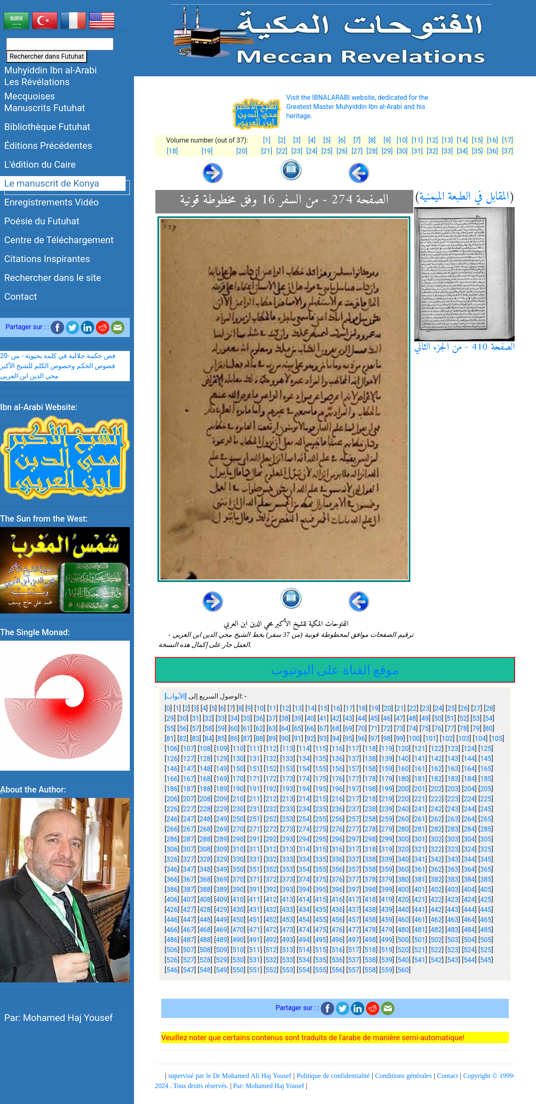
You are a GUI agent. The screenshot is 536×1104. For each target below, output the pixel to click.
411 (254, 900)
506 (172, 950)
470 (238, 930)
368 (205, 879)
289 (221, 839)
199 (386, 789)
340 (403, 859)
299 (386, 839)
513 (287, 950)
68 (336, 729)
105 (496, 739)
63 (272, 729)
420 (403, 900)
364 (469, 869)
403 (453, 890)
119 (386, 749)
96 (361, 739)
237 (353, 809)
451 (254, 920)
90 (285, 739)
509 (221, 950)
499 (386, 940)
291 (254, 839)
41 (323, 718)
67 (323, 729)
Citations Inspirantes (47, 258)
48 (412, 718)
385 (486, 879)
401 (419, 890)
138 (370, 759)
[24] (312, 151)
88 (259, 739)
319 (386, 849)
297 (353, 839)
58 (208, 729)
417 (353, 900)
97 (374, 739)
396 (337, 890)
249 (221, 819)
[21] (266, 151)
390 (238, 890)
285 (486, 829)
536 (337, 960)
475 (320, 930)
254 (304, 819)
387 (188, 890)
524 (469, 950)
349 (221, 869)
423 (453, 900)
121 (419, 749)
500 (403, 940)
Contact (20, 296)
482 (436, 930)
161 (419, 769)
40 (310, 718)
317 (353, 849)
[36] (492, 151)
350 (238, 869)
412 (271, 900)
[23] (296, 151)
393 (287, 890)
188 (205, 789)
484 (469, 930)
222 (436, 799)
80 (488, 729)
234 (304, 809)
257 (353, 819)
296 (337, 839)
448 (205, 920)
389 (221, 890)
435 (320, 910)
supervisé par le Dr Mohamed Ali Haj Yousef (229, 1075)
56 (183, 729)
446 (172, 920)
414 (304, 900)
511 (254, 950)
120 (403, 749)
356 (337, 869)
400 (403, 890)
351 (254, 869)
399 (386, 890)
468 (205, 930)
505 (486, 940)
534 (304, 960)
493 (287, 940)
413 (287, 900)
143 (453, 759)
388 (205, 890)
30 (183, 718)
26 (464, 708)
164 (469, 769)
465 (486, 920)
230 (238, 809)
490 (238, 940)
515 (320, 950)
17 (349, 708)
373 (287, 879)
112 (271, 749)
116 (337, 749)
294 (304, 839)
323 (453, 849)
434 (304, 910)
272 (271, 829)
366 (172, 879)
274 (304, 829)
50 (437, 718)
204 (469, 789)
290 (238, 839)
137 (353, 759)
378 (370, 879)
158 (370, 769)
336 (337, 859)
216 (337, 799)
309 (221, 849)
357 (353, 869)
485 (486, 930)
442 (436, 910)
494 (304, 940)
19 (375, 708)
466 (172, 930)
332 (271, 859)
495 (320, 940)
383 (453, 879)
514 (304, 950)
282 (436, 829)
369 (221, 879)
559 (386, 970)
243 (453, 809)
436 (337, 910)
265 (486, 819)
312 (271, 849)
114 (304, 749)
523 (453, 950)
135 (320, 759)
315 (320, 849)
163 (453, 769)
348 (205, 869)
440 (403, 910)
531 (254, 960)
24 (438, 708)
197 (353, 789)
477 (353, 930)
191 (254, 789)
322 (436, 849)
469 (221, 930)
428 (205, 910)
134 (304, 759)
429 (221, 910)
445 (486, 910)
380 (403, 879)
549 (221, 970)
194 (304, 789)
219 (386, 799)
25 (451, 708)
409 (221, 900)
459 (386, 920)
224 (469, 799)
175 (320, 779)
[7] (357, 140)
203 (453, 789)
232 (271, 809)
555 (320, 970)
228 (205, 809)
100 (414, 739)
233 (287, 809)
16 (336, 708)
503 (453, 940)
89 (272, 739)
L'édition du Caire (40, 164)
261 (419, 819)
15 (323, 708)
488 (205, 940)
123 (453, 749)
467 (188, 930)
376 (337, 879)
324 (469, 849)
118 (370, 749)
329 (221, 859)
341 (419, 859)
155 (320, 769)
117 (353, 749)
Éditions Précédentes (48, 145)
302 (436, 839)
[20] (241, 151)
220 (403, 799)
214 (304, 799)
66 (310, 729)
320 (403, 849)
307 (188, 849)
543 (453, 960)
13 (298, 708)
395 (320, 890)
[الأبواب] (176, 696)
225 (486, 799)
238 (370, 809)
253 (287, 819)
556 (337, 970)
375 (320, 879)
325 (486, 849)
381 (419, 879)
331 (254, 859)
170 (238, 779)
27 (476, 708)
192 (271, 789)
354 (304, 869)
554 (304, 970)
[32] (432, 151)
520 (403, 950)
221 (419, 799)
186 (172, 789)
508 (205, 950)
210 (238, 799)
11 (272, 708)
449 (221, 920)
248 (205, 819)
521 (419, 950)
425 (486, 900)
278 (370, 829)
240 (403, 809)
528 (205, 960)
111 (254, 749)
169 (221, 779)
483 (453, 930)
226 (172, 809)
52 (463, 718)
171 (254, 779)
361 (419, 869)
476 (337, 930)
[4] (311, 140)
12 (285, 708)
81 (170, 739)
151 (254, 769)
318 (370, 849)
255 (320, 819)
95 (348, 739)
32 (208, 718)
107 (188, 749)
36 (259, 718)
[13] (447, 140)
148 (205, 769)
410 (238, 900)
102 (447, 739)
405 (486, 890)
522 (436, 950)
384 (469, 879)
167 (188, 779)
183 (453, 779)
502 (436, 940)
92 (310, 739)
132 (271, 759)
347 (188, 869)
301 (419, 839)
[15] (477, 140)
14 (311, 708)
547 (188, 970)
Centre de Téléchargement (58, 239)
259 (386, 819)
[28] (371, 151)
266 (172, 829)
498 (370, 940)
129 (221, 759)
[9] (387, 140)
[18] (172, 151)
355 (320, 869)
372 (271, 879)
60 (233, 729)
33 (221, 718)
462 (436, 920)
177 (353, 779)
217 (353, 799)
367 (188, 879)
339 (386, 859)
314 (304, 849)
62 (259, 729)
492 (271, 940)
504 (469, 940)
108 (205, 749)
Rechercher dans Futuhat (47, 56)
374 (304, 879)
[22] (281, 151)
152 (271, 769)
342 (436, 859)
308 (205, 849)
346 (172, 869)
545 (486, 960)
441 (419, 910)
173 (287, 779)
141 (419, 759)
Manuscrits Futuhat (44, 107)
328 (205, 859)
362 (436, 869)
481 (419, 930)
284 (469, 829)
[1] (266, 140)
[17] (507, 140)
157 (353, 769)
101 (430, 739)
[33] (447, 151)
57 (195, 729)
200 (403, 789)
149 (221, 769)
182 (436, 779)
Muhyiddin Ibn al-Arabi (50, 70)
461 (419, 920)
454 (304, 920)
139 (386, 759)
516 (337, 950)
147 (188, 769)
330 (238, 859)
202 (436, 789)
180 (403, 779)
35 (246, 718)
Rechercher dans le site (52, 277)
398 (370, 890)
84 (208, 739)
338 (370, 859)
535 (320, 960)
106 (172, 749)
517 (353, 950)
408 (205, 900)
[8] (372, 140)
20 (387, 708)
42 (336, 718)
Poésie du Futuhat (42, 221)
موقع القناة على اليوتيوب (335, 669)
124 (469, 749)
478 (370, 930)
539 (386, 960)
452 (271, 920)
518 (370, 950)
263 (453, 819)
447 (188, 920)
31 (195, 718)
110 (238, 749)
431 (254, 910)
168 (205, 779)
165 (486, 769)
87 (246, 739)
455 (320, 920)
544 (469, 960)
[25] (327, 151)
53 (476, 718)
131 (254, 759)
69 (348, 729)
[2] (281, 140)
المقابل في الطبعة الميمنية (464, 197)
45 (374, 718)
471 (254, 930)
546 (172, 970)
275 (320, 829)
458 (370, 920)
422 (436, 900)
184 (469, 779)
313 (287, 849)
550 (238, 970)
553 (287, 970)
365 (486, 869)
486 (172, 940)
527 (188, 960)
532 (271, 960)
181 (419, 779)
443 (453, 910)
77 (450, 729)
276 (337, 829)
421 (419, 900)
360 (403, 869)
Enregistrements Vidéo (51, 202)
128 (205, 759)
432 (271, 910)
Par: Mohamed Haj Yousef (58, 1017)
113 (287, 749)
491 (254, 940)
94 (336, 739)
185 (486, 779)
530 (238, 960)
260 (403, 819)
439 (386, 910)
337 (353, 859)
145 (486, 759)
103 (463, 739)
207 (188, 799)
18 (362, 708)
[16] (492, 140)
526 (172, 960)
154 (304, 769)
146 (172, 769)
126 (172, 759)
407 (188, 900)
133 (287, 759)
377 (353, 879)
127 (188, 759)
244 (469, 809)
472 (271, 930)
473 (287, 930)
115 (320, 749)
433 (287, 910)
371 (254, 879)
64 (285, 729)
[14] (462, 140)
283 (453, 829)
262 (436, 819)
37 (272, 718)
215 (320, 799)
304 (469, 839)
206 (172, 799)
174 (304, 779)
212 (271, 799)
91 (298, 739)
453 (287, 920)
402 (436, 890)
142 (436, 759)
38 (285, 718)
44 (361, 718)
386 (172, 890)
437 (353, 910)
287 (188, 839)
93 (323, 739)
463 (453, 920)
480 (403, 930)
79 (476, 729)
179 (386, 779)
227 (188, 809)
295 (320, 839)
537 (353, 960)
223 (453, 799)
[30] (402, 151)
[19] (206, 151)
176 (337, 779)
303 (453, 839)
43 (348, 718)
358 (370, 869)
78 (463, 729)
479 (386, 930)
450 (238, 920)
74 (412, 729)
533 (287, 960)
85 (221, 739)
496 (337, 940)
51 (450, 718)
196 (337, 789)
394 (304, 890)
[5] (326, 140)
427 (188, 910)
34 (233, 718)
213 (287, 799)
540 (403, 960)
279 (386, 829)
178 (370, 779)
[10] (402, 140)
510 (238, 950)
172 (271, 779)
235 (320, 809)
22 (413, 708)
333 (287, 859)
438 (370, 910)
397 (353, 890)
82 (183, 739)
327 (188, 859)
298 (370, 839)
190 (238, 789)
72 (387, 729)
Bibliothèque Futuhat (47, 126)
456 (337, 920)
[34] (462, 151)
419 (386, 900)
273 (287, 829)
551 (254, 970)
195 (320, 789)
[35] (477, 151)
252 (271, 819)
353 (287, 869)
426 (172, 910)
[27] (356, 151)
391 (254, 890)
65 (298, 729)
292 (271, 839)
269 (221, 829)
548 (205, 970)
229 (221, 809)
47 (399, 718)
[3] (296, 140)
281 (419, 829)
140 (403, 759)
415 (320, 900)
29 (170, 718)
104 (480, 739)
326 (172, 859)
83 (195, 739)
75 (425, 729)
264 (469, 819)
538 (370, 960)
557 (353, 970)
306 (172, 849)
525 (486, 950)
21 (400, 708)
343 (453, 859)
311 (254, 849)
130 (238, 759)
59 (221, 729)
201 (419, 789)
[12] (432, 140)
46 (387, 718)
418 (370, 900)
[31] (417, 151)
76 (437, 729)
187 (188, 789)
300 (403, 839)
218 (370, 799)
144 (469, 759)
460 (403, 920)
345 (486, 859)
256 (337, 819)
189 (221, 789)
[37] (507, 151)
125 (486, 749)
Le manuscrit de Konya (51, 183)
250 (238, 819)
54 (488, 718)
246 (172, 819)
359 (386, 869)
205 (486, 789)
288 (205, 839)
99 (399, 739)
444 (469, 910)
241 (419, 809)
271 (254, 829)
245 (486, 809)
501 (419, 940)
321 (419, 849)
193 (287, 789)
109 (221, 749)
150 (238, 769)
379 (386, 879)
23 (425, 708)
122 (436, 749)
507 (188, 950)
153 (287, 769)
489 (221, 940)
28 (489, 708)
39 (298, 718)
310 (238, 849)
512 (271, 950)
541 (419, 960)
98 (387, 739)
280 (403, 829)
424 (469, 900)
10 (260, 708)
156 (337, 769)
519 (386, 950)
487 (188, 940)
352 (271, 869)
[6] (341, 140)
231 (254, 809)
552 (271, 970)
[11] (417, 140)
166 (172, 779)
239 (386, 809)
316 (337, 849)
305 (486, 839)
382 (436, 879)
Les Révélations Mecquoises (37, 89)
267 (188, 829)
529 (221, 960)
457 (353, 920)
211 (254, 799)
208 (205, 799)
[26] (341, 151)
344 (469, 859)
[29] (386, 151)
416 (337, 900)
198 (370, 789)
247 (188, 819)
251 (254, 819)
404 (469, 890)
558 (370, 970)
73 (399, 729)
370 (238, 879)
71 (374, 729)
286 (172, 839)
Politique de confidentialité (333, 1075)
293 (287, 839)
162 (436, 769)
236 (337, 809)
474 (304, 930)
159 (386, 769)
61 (246, 729)
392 (271, 890)
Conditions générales (403, 1075)
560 (403, 970)
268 (205, 829)
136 (337, 759)
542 (436, 960)
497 (353, 940)
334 (304, 859)
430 (238, 910)
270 (238, 829)
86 (233, 739)
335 (320, 859)
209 (221, 799)
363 (453, 869)
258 (370, 819)
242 (436, 809)
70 (361, 729)
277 (353, 829)
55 (170, 729)
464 (469, 920)
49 (425, 718)
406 (172, 900)
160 (403, 769)
